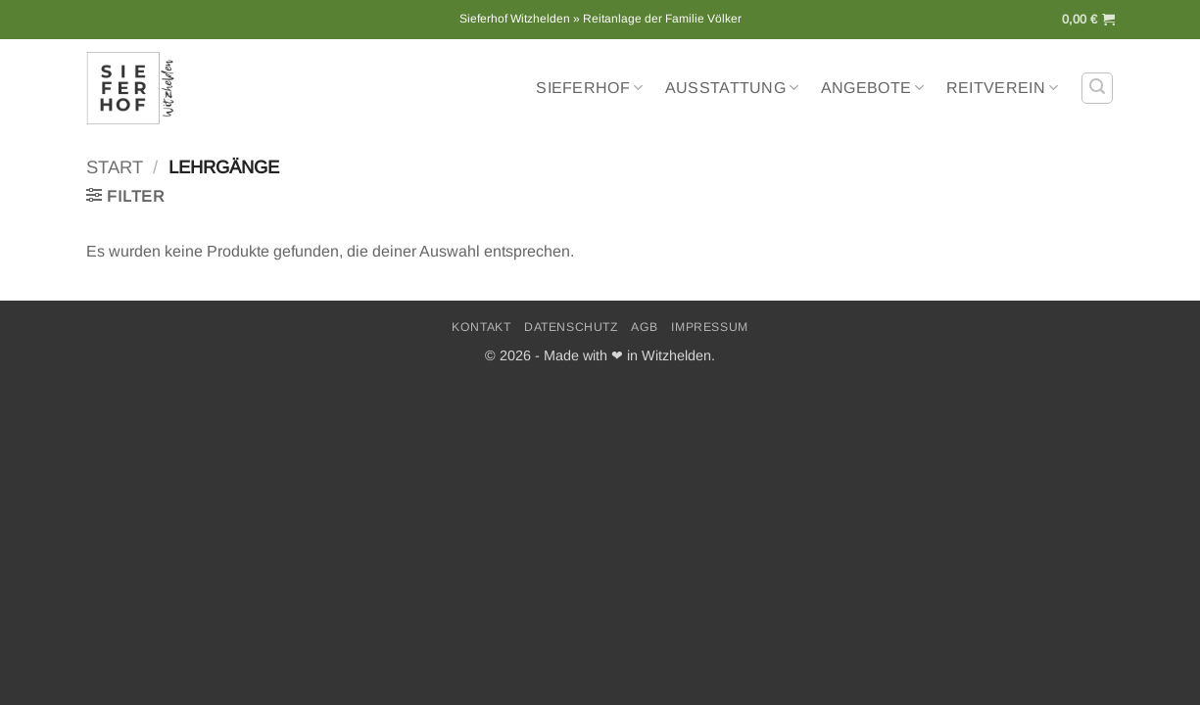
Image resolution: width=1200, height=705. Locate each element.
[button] (1088, 19)
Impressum (709, 327)
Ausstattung (732, 87)
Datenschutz (571, 327)
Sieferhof (589, 87)
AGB (644, 327)
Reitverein (1002, 87)
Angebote (873, 87)
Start (114, 167)
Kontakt (481, 327)
